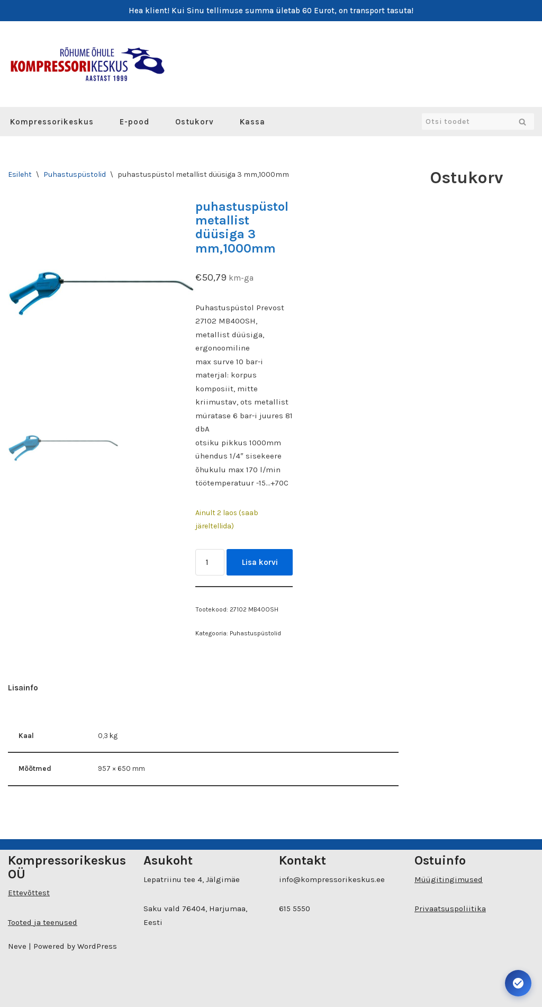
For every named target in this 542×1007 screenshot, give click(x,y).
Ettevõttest (29, 892)
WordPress (97, 946)
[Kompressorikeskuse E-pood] (87, 64)
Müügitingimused (448, 879)
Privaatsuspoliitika (450, 908)
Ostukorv (194, 122)
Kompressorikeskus (52, 122)
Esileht (20, 174)
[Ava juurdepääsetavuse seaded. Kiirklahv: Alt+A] (518, 983)
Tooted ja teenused (42, 922)
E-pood (134, 122)
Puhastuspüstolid (74, 174)
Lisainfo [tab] (23, 688)
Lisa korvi (260, 562)
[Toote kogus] (209, 562)
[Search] (466, 121)
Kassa (252, 122)
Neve (17, 946)
